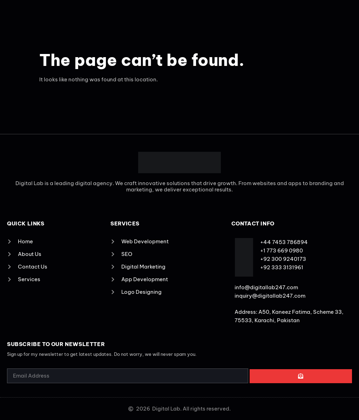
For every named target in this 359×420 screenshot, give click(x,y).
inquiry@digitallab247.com (270, 295)
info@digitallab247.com (266, 287)
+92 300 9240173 (283, 259)
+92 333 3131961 (281, 267)
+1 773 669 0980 (281, 250)
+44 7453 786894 (284, 242)
